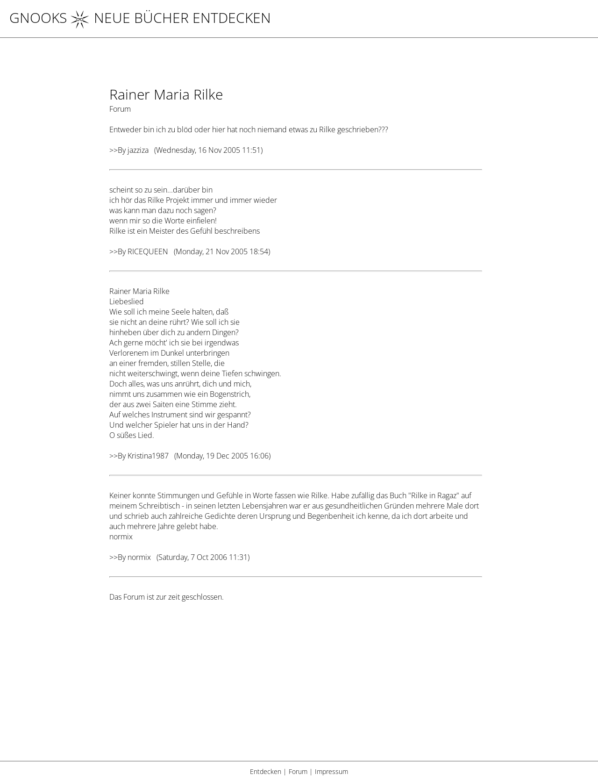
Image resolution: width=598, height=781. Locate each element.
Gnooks (38, 17)
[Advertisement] (295, 687)
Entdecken (265, 771)
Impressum (331, 771)
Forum (298, 771)
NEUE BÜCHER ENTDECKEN (171, 17)
